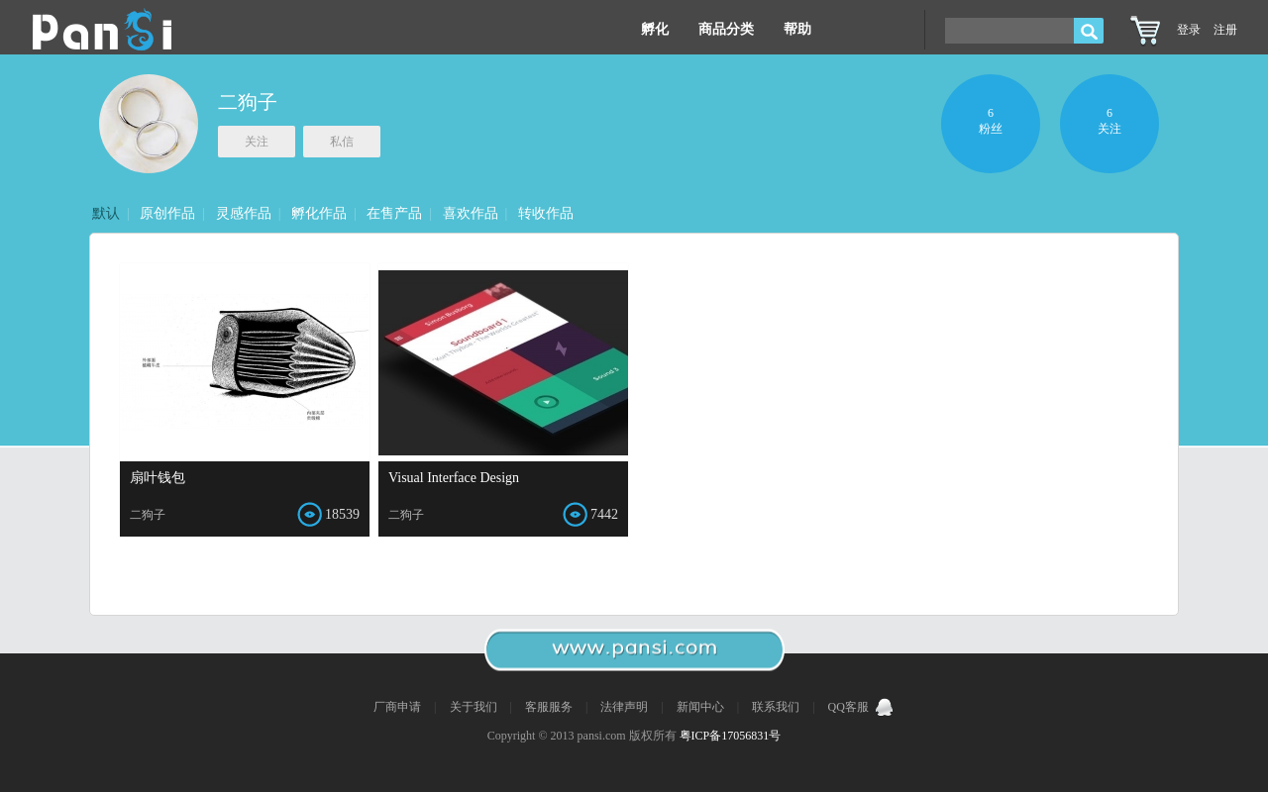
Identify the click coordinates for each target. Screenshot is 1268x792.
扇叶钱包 (157, 477)
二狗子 (247, 102)
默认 (106, 213)
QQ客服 (861, 707)
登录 (1189, 30)
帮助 (797, 29)
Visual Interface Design (453, 477)
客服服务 (550, 707)
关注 (256, 141)
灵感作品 (243, 213)
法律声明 (625, 707)
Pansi (102, 29)
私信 (342, 141)
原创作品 (167, 213)
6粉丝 (991, 121)
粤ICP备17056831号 (731, 735)
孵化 (655, 29)
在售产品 (394, 213)
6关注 (1109, 121)
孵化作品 (319, 213)
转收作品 (546, 213)
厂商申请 (398, 707)
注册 (1225, 30)
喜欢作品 (470, 213)
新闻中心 (702, 707)
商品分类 (726, 29)
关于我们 (475, 707)
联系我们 (777, 707)
